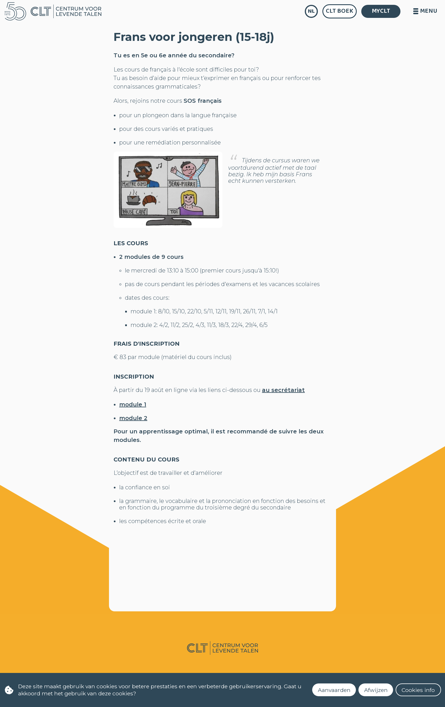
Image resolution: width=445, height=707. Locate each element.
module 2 (133, 418)
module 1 (132, 404)
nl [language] (311, 11)
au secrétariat (283, 390)
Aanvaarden (334, 690)
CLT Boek (339, 11)
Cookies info (418, 690)
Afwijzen (376, 690)
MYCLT (381, 11)
